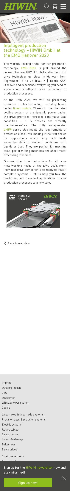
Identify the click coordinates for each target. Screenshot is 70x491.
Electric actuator (12, 424)
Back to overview (17, 243)
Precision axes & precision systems (24, 419)
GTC (4, 392)
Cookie (6, 407)
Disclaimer (8, 397)
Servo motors (10, 434)
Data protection (11, 387)
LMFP (8, 129)
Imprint (6, 382)
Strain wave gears (13, 456)
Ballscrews (9, 444)
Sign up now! (28, 482)
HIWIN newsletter (39, 467)
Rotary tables (10, 429)
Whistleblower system (15, 402)
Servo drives (9, 449)
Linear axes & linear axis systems (23, 414)
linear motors (22, 108)
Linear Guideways (13, 439)
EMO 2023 (28, 68)
